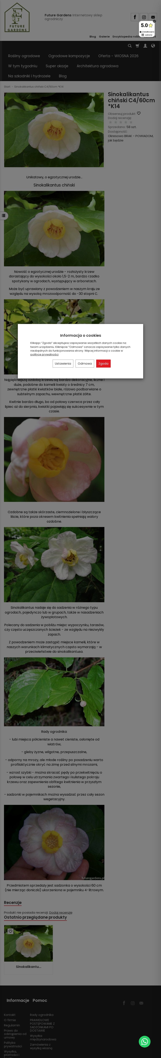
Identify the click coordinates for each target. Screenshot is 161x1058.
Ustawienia (63, 363)
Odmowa (85, 363)
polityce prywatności (44, 354)
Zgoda (103, 363)
